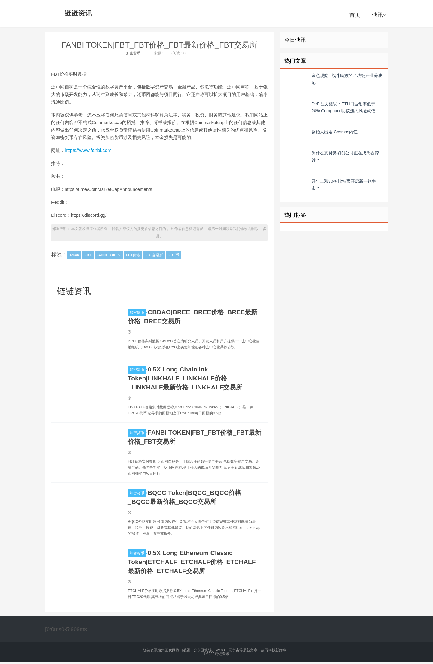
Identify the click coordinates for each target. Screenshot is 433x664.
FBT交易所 (154, 255)
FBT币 (173, 255)
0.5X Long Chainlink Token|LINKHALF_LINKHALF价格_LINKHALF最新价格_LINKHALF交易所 (185, 378)
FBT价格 (133, 255)
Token (74, 255)
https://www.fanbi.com (88, 150)
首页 (354, 15)
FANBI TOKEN (109, 255)
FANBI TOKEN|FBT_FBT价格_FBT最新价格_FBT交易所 (159, 44)
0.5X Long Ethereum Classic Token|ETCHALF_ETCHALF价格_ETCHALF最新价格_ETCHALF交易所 (192, 561)
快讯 (379, 15)
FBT (87, 255)
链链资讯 (77, 14)
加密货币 (133, 53)
